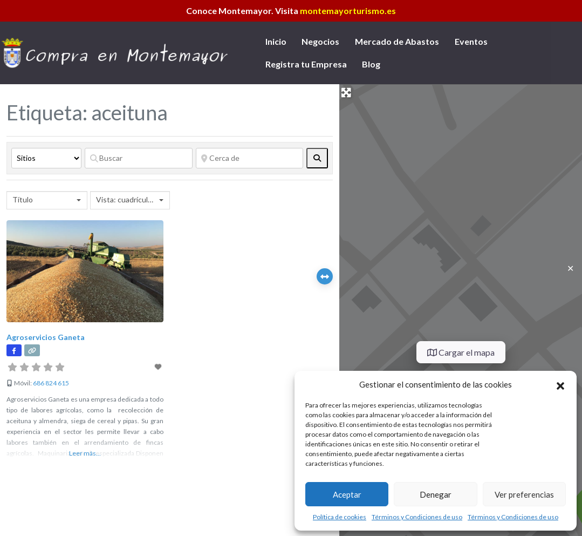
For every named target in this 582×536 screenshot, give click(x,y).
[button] (560, 384)
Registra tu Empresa (306, 64)
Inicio (275, 41)
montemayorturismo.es (348, 10)
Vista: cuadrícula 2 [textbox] (126, 199)
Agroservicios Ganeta (45, 337)
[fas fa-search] (317, 158)
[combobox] (46, 200)
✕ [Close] (570, 268)
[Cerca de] (250, 158)
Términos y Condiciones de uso (417, 517)
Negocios (320, 41)
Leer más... (85, 453)
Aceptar (347, 494)
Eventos (471, 41)
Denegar (435, 494)
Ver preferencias (524, 494)
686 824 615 (51, 383)
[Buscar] (139, 158)
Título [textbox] (22, 199)
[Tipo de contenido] (46, 158)
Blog (371, 64)
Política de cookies (339, 517)
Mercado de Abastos (397, 41)
